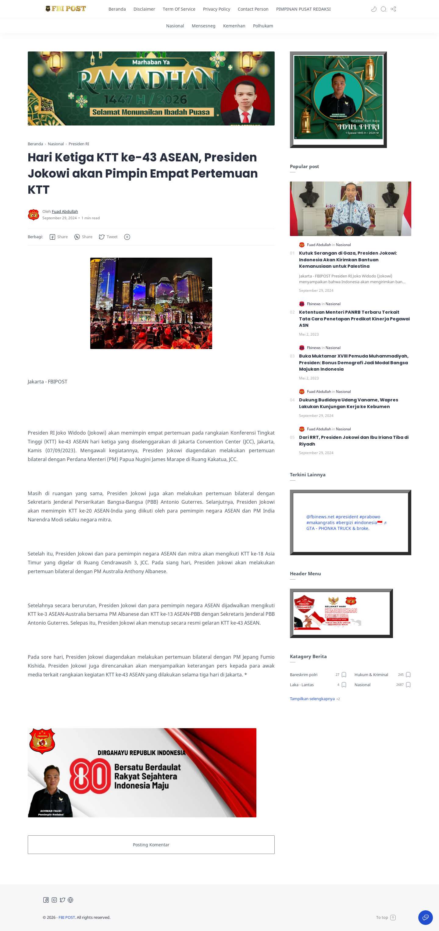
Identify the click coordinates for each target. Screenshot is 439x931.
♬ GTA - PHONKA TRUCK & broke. (346, 525)
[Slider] (151, 88)
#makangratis (320, 522)
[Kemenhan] (234, 26)
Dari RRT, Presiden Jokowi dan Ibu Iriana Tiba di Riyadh (354, 440)
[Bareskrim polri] (318, 675)
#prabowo (369, 517)
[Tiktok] (70, 900)
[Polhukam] (263, 26)
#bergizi (344, 522)
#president (347, 517)
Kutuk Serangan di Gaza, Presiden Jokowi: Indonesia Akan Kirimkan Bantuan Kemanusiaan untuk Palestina (348, 259)
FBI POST (67, 917)
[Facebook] (46, 900)
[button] (374, 9)
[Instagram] (54, 900)
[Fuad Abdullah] (65, 211)
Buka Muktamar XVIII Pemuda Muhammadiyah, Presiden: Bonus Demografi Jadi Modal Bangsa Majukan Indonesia (354, 362)
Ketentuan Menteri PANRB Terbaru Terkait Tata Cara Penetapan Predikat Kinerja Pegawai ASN (354, 318)
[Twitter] (62, 900)
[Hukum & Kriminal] (383, 675)
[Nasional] (175, 26)
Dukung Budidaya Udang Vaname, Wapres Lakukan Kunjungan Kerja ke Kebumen (348, 403)
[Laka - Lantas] (318, 685)
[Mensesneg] (204, 26)
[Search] (383, 9)
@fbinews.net (320, 517)
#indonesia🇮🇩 (368, 522)
